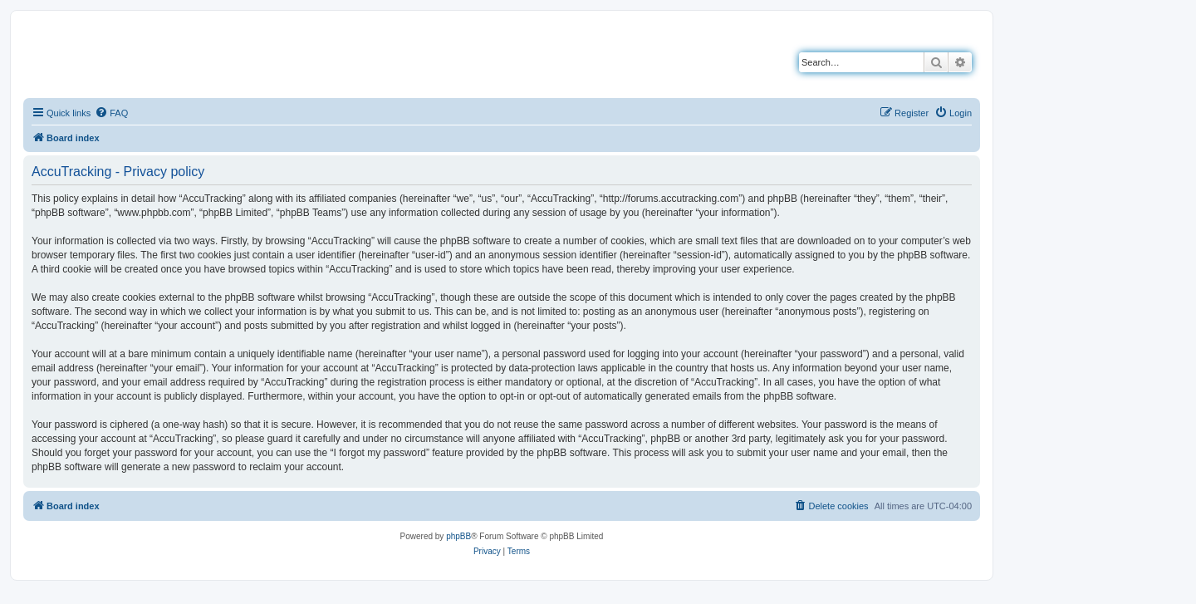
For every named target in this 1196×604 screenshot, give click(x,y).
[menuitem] (111, 113)
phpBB (458, 536)
